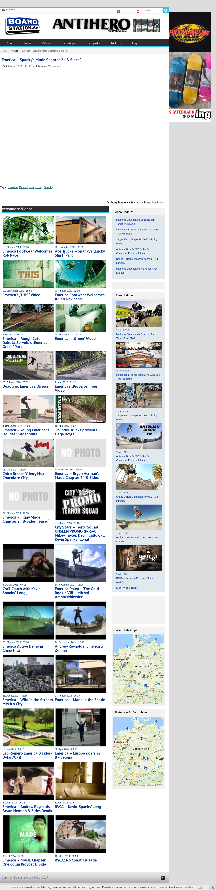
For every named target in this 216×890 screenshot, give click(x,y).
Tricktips (116, 43)
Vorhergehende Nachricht (122, 202)
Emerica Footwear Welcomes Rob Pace (27, 253)
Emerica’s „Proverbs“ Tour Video (76, 388)
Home (5, 51)
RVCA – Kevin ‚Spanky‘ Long (78, 806)
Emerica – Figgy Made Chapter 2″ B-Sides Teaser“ (26, 519)
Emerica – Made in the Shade (80, 699)
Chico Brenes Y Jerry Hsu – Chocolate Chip (25, 475)
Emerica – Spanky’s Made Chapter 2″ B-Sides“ (41, 59)
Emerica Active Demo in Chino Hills (23, 648)
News (27, 43)
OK (200, 887)
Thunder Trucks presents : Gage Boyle (77, 432)
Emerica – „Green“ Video (75, 338)
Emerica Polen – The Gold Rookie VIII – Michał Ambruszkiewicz (77, 592)
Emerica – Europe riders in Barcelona (77, 755)
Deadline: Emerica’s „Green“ (26, 386)
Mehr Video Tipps (126, 587)
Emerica (13, 187)
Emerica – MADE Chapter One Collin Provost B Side (24, 862)
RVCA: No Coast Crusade (76, 860)
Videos (46, 43)
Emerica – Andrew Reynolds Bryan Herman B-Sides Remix (27, 808)
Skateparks (93, 43)
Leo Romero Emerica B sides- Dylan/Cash (27, 755)
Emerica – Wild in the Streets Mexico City (28, 701)
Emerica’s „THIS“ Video (21, 294)
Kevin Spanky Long (31, 187)
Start (10, 43)
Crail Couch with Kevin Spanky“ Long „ (21, 590)
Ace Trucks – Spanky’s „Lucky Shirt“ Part (80, 253)
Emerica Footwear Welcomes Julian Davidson (80, 296)
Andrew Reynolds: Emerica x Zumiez (79, 648)
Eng (134, 43)
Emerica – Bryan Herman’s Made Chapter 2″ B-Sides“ (77, 475)
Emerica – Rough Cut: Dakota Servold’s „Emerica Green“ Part (25, 342)
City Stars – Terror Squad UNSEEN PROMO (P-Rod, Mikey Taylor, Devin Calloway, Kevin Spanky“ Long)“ (80, 533)
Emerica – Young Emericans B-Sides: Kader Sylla (26, 432)
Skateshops (68, 43)
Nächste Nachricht (153, 202)
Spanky (48, 187)
